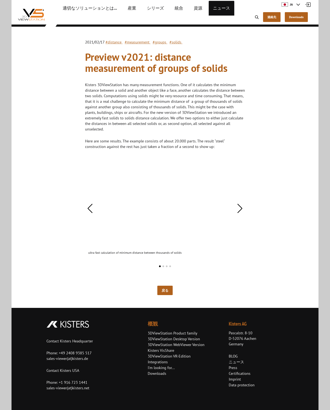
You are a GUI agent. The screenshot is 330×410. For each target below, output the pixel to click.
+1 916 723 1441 (73, 382)
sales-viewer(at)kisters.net (67, 387)
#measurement (138, 42)
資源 (179, 19)
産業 (120, 19)
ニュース (200, 19)
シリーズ (141, 19)
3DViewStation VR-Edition (169, 356)
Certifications (239, 373)
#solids (175, 42)
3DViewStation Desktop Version (174, 338)
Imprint (235, 379)
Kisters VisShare (161, 350)
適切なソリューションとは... (84, 19)
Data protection (242, 384)
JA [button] (287, 4)
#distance (114, 42)
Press (233, 367)
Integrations (158, 361)
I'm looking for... (161, 367)
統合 (162, 19)
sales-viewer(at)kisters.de (67, 358)
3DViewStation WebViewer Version (176, 344)
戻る (165, 290)
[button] (90, 208)
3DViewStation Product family (172, 333)
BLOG (233, 356)
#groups (160, 42)
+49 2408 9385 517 (75, 353)
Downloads (157, 373)
